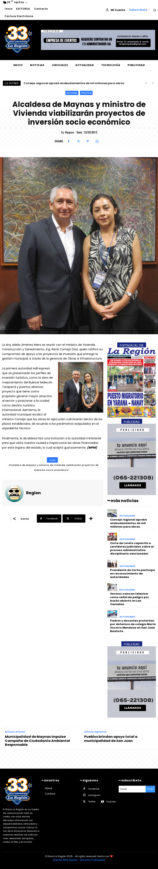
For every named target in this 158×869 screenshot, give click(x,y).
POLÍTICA (86, 93)
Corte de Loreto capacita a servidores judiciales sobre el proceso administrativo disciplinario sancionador (132, 548)
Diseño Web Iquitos (65, 860)
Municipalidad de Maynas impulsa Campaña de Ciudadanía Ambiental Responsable (37, 741)
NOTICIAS (71, 93)
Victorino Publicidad (92, 860)
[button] (154, 10)
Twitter (92, 801)
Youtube (111, 801)
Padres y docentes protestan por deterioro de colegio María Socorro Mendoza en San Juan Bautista (133, 626)
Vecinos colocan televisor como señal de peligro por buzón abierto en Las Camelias (129, 599)
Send (150, 789)
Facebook (93, 788)
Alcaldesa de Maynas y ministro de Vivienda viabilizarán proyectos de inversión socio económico (54, 467)
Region (69, 132)
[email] (132, 789)
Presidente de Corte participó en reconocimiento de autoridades (132, 573)
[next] (152, 83)
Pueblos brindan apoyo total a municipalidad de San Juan (110, 739)
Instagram (94, 795)
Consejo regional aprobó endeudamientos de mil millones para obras (74, 83)
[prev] (146, 83)
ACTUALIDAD (127, 516)
